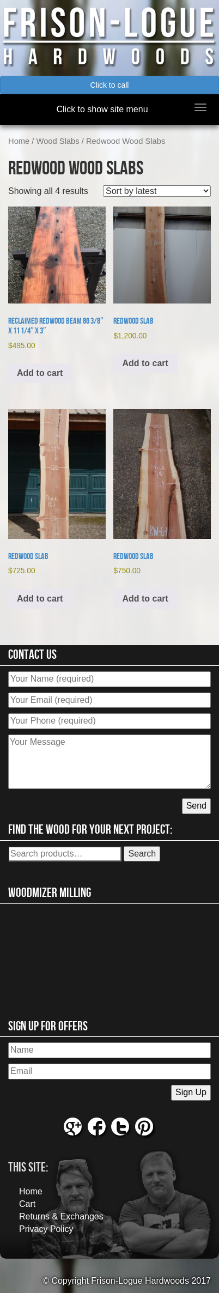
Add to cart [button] (40, 373)
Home (18, 141)
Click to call (109, 85)
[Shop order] (157, 191)
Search (142, 853)
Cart (27, 1204)
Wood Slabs (58, 141)
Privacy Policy (46, 1229)
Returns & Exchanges (61, 1216)
